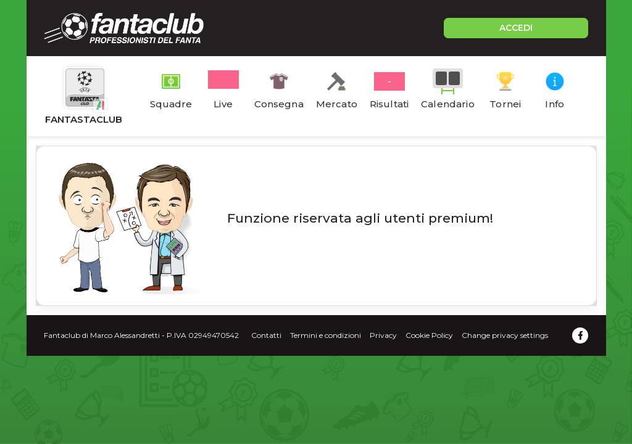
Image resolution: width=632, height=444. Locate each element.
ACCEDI (516, 27)
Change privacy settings (505, 335)
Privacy (383, 335)
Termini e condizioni (325, 335)
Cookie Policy (429, 335)
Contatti (266, 335)
